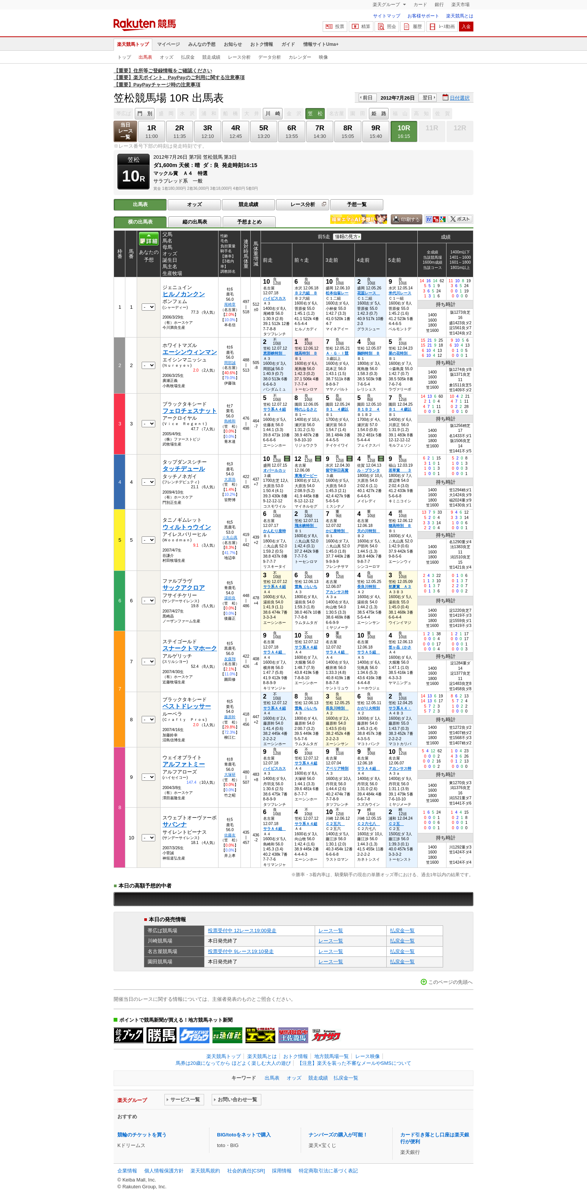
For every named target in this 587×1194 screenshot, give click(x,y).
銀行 (439, 4)
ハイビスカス (274, 298)
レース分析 (239, 57)
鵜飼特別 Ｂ (368, 353)
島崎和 (230, 421)
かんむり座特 (274, 531)
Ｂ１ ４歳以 (337, 409)
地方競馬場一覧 (331, 1056)
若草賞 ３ (400, 470)
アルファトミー (183, 764)
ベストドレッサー (186, 706)
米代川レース (400, 293)
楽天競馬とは (459, 16)
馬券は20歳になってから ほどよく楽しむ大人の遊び (233, 1063)
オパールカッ (274, 470)
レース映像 (367, 1056)
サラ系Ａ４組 (274, 409)
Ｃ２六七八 (368, 824)
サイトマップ (386, 16)
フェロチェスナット (189, 411)
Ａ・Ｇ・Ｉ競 (337, 353)
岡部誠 (230, 363)
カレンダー (300, 57)
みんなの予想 (201, 44)
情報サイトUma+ (321, 44)
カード (420, 4)
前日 (368, 97)
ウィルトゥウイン (186, 527)
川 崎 (272, 113)
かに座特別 (337, 531)
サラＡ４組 (274, 652)
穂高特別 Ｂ (306, 353)
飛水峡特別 (306, 526)
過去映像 (288, 459)
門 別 (144, 113)
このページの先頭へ (450, 982)
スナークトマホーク (189, 648)
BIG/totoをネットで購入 (244, 1135)
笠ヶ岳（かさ (400, 647)
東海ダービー (306, 476)
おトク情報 (261, 44)
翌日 (427, 97)
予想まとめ (249, 222)
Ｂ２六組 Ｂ (306, 293)
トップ (124, 57)
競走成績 (211, 57)
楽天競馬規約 (205, 1171)
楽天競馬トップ (133, 44)
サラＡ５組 (368, 652)
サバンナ (174, 824)
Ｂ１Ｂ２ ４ (368, 409)
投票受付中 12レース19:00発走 (242, 930)
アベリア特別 (337, 768)
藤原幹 (230, 717)
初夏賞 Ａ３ (400, 586)
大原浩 (230, 479)
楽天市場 (460, 4)
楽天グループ (387, 4)
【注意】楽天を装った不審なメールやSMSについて (354, 1063)
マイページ (168, 44)
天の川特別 (368, 531)
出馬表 (145, 57)
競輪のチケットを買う (142, 1135)
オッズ (166, 57)
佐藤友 (230, 835)
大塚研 (230, 774)
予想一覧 (357, 204)
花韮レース (368, 293)
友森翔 (230, 659)
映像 (323, 57)
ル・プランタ (368, 470)
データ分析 (269, 57)
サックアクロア (183, 587)
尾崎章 (230, 304)
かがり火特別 (368, 708)
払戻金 (188, 57)
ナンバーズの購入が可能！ (338, 1135)
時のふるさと (306, 409)
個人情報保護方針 (164, 1171)
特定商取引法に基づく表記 (328, 1171)
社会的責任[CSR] (246, 1171)
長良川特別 (368, 586)
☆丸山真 (229, 537)
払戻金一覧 (402, 930)
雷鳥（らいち (306, 586)
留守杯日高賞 (337, 470)
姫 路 (379, 113)
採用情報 (282, 1171)
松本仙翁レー (337, 293)
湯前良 (230, 598)
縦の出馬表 (195, 222)
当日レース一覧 (125, 131)
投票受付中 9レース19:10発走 (241, 951)
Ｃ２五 (396, 824)
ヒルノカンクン (183, 294)
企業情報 (127, 1171)
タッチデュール (183, 469)
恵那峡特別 (274, 353)
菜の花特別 (400, 353)
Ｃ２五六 (335, 824)
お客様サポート (423, 16)
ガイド (288, 44)
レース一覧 (330, 930)
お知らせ (233, 44)
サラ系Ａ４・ (400, 708)
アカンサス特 (337, 592)
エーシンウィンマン (189, 352)
